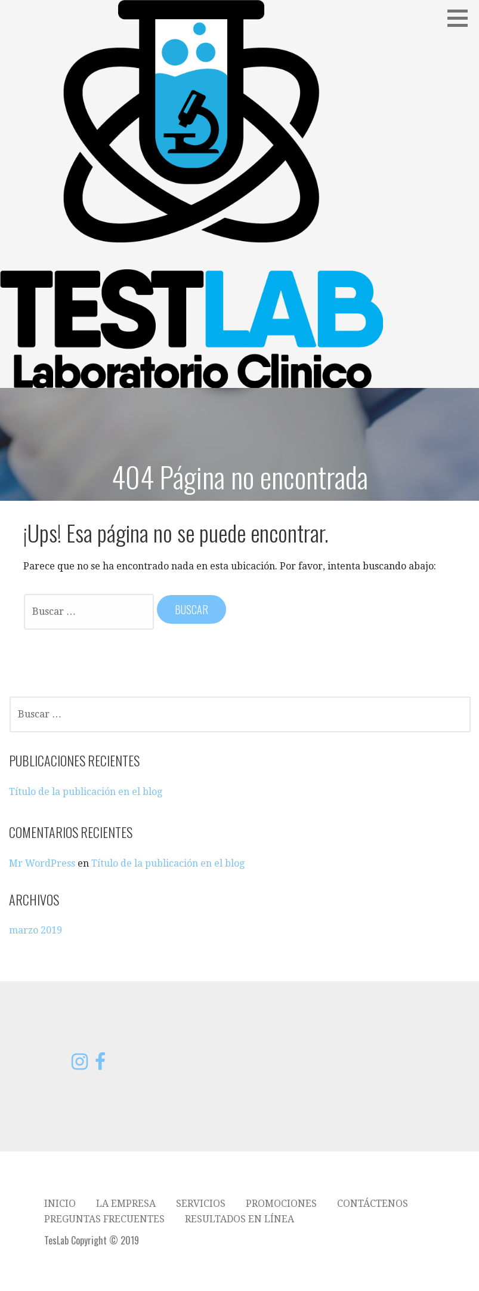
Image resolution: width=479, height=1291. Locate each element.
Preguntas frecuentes (104, 1219)
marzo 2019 (35, 930)
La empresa (126, 1203)
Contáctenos (372, 1203)
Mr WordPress (42, 863)
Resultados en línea (239, 1219)
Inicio (60, 1203)
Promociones (281, 1203)
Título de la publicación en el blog (85, 791)
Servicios (200, 1203)
